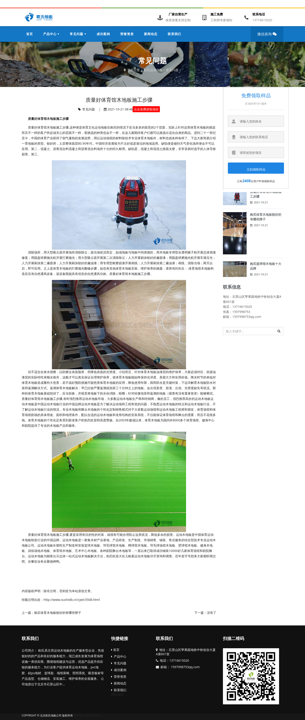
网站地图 (117, 694)
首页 (29, 34)
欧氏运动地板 (153, 70)
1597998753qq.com (185, 667)
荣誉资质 (118, 676)
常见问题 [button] (78, 34)
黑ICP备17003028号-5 (87, 715)
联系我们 (30, 638)
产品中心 (118, 656)
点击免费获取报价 (146, 109)
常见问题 (172, 70)
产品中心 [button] (51, 34)
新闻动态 (118, 683)
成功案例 (118, 670)
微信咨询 (268, 37)
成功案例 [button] (103, 34)
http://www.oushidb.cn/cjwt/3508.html (72, 600)
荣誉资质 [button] (127, 34)
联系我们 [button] (174, 34)
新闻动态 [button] (150, 34)
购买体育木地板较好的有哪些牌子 (57, 612)
